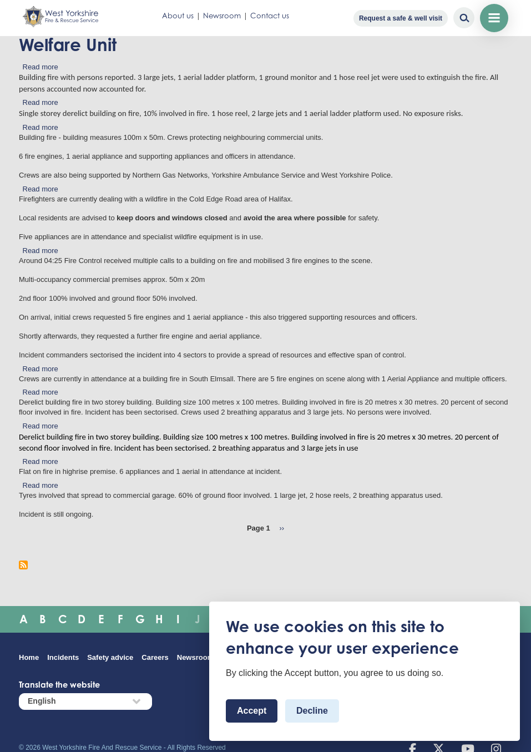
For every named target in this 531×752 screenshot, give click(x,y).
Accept (251, 710)
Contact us (269, 15)
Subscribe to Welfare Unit (23, 565)
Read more (40, 67)
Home (29, 657)
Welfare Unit (68, 44)
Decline (312, 710)
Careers (154, 657)
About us (178, 15)
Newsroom (222, 15)
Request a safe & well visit (400, 18)
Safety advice (110, 657)
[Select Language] (85, 701)
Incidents (63, 657)
